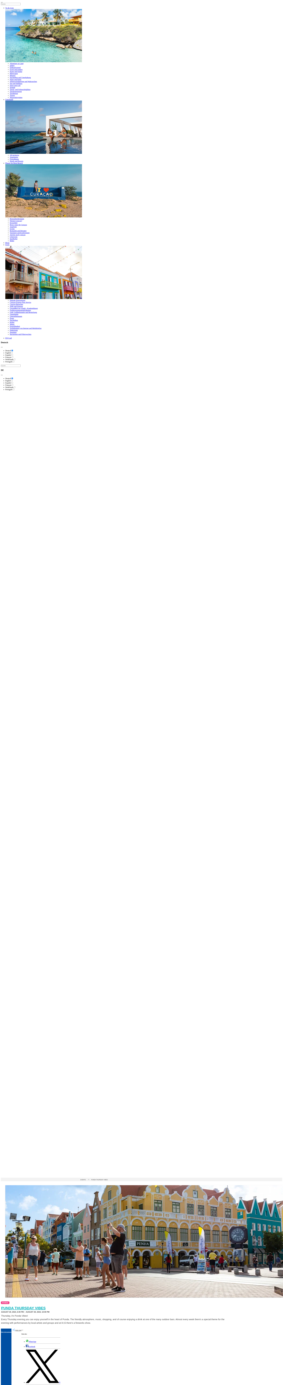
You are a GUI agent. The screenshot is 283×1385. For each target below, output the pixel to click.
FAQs (7, 245)
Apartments (14, 157)
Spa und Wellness (16, 83)
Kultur (12, 322)
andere (12, 66)
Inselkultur (13, 239)
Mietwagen (14, 74)
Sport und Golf (15, 85)
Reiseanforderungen (17, 219)
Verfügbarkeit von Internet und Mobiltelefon (25, 328)
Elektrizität (14, 330)
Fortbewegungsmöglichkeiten (20, 310)
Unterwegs (13, 237)
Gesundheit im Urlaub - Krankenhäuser (24, 308)
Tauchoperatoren (16, 91)
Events (12, 229)
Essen (12, 318)
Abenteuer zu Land (16, 64)
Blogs (7, 243)
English (9, 353)
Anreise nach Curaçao (17, 235)
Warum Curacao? (16, 221)
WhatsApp (32, 1342)
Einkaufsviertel (15, 68)
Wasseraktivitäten (16, 97)
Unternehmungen (16, 316)
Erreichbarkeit (15, 326)
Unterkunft (9, 99)
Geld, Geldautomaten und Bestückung (23, 312)
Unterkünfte (14, 314)
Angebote (13, 227)
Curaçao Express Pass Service (20, 302)
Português (9, 362)
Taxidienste (14, 93)
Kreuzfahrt (13, 223)
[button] (141, 356)
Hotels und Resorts (16, 161)
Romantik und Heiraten (18, 231)
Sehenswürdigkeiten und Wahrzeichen (23, 81)
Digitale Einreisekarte (17, 300)
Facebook (31, 1347)
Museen (12, 76)
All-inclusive (14, 155)
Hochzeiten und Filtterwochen (20, 334)
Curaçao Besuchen (16, 304)
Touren (12, 95)
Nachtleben (14, 320)
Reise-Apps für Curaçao (18, 225)
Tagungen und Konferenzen (19, 233)
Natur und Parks (15, 79)
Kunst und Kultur (16, 72)
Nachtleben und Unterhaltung (20, 77)
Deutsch (9, 351)
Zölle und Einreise (16, 306)
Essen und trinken (16, 70)
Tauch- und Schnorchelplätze (20, 89)
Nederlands (10, 359)
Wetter (12, 324)
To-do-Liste (9, 8)
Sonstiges (13, 332)
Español (9, 355)
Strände (12, 87)
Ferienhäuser (14, 159)
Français (9, 357)
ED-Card (8, 338)
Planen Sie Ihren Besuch (14, 163)
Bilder (12, 241)
